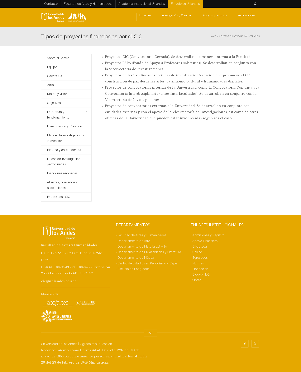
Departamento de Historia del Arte (142, 246)
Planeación (200, 269)
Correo (197, 252)
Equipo (52, 67)
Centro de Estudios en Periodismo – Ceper (147, 263)
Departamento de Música (135, 258)
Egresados (200, 258)
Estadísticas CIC (58, 197)
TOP (150, 332)
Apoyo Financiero (205, 241)
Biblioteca (199, 246)
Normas (198, 263)
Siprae (196, 280)
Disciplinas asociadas (62, 173)
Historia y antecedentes (64, 150)
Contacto (51, 4)
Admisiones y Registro (208, 235)
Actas (51, 85)
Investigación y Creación (177, 15)
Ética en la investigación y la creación (65, 138)
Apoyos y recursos (215, 15)
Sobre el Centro (58, 58)
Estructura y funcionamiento (58, 114)
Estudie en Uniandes (185, 4)
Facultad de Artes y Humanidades (88, 4)
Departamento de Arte (133, 241)
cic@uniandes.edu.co (59, 281)
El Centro (145, 15)
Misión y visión (57, 94)
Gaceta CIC (55, 76)
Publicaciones (246, 15)
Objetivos (54, 103)
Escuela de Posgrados (133, 269)
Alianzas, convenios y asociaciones (62, 185)
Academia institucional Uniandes (141, 4)
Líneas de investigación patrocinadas (63, 161)
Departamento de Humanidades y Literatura (149, 252)
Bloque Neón (201, 274)
